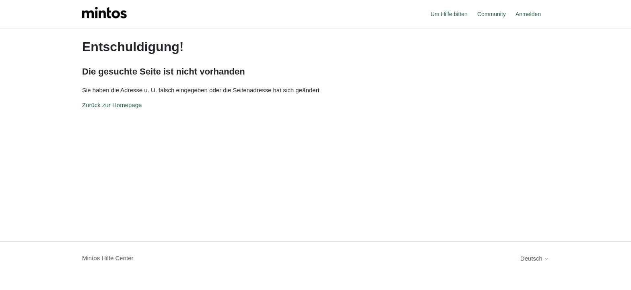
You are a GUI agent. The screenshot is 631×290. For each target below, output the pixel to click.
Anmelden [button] (528, 14)
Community (491, 14)
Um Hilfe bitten (449, 14)
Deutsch (534, 258)
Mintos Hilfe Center (108, 258)
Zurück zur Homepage (112, 105)
